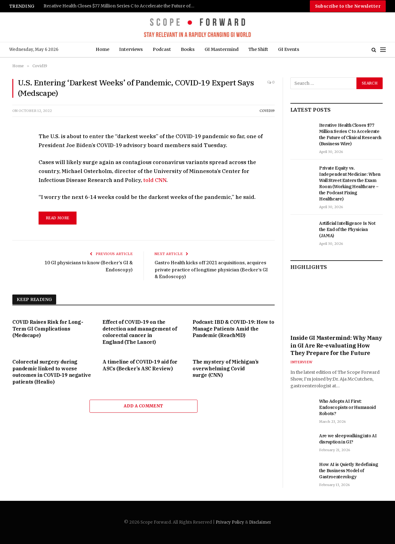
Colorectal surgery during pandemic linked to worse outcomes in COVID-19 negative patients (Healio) (51, 372)
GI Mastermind (222, 49)
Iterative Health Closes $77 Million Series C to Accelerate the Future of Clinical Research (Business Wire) (121, 6)
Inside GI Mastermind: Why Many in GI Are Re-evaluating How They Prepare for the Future (336, 345)
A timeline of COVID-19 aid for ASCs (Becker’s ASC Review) (139, 365)
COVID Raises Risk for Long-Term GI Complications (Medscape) (47, 329)
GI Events (288, 49)
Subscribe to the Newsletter (347, 6)
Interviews (131, 49)
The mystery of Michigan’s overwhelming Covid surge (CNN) (226, 368)
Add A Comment (143, 406)
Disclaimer (260, 522)
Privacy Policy (230, 522)
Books (188, 49)
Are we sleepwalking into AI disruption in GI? (348, 439)
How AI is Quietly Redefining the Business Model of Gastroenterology (348, 471)
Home (102, 49)
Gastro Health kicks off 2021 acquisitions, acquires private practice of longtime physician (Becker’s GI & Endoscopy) (201, 269)
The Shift (258, 49)
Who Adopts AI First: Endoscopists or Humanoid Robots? (347, 407)
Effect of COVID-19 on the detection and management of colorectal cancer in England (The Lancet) (139, 332)
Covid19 (267, 111)
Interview (301, 362)
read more (57, 218)
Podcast (162, 49)
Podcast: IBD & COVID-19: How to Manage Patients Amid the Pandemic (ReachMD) (233, 329)
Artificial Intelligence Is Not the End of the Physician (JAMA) (347, 229)
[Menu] (383, 50)
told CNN (154, 180)
